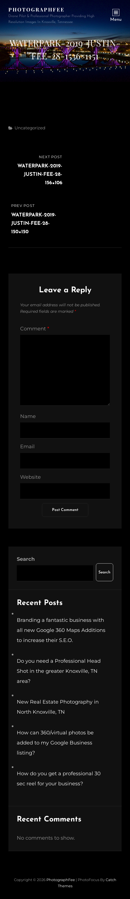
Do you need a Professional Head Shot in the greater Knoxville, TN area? (59, 671)
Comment (34, 329)
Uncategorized (30, 127)
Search (26, 559)
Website (30, 477)
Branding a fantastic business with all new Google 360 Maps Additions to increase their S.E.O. (61, 630)
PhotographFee (36, 9)
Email (27, 446)
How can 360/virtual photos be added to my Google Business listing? (55, 743)
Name (28, 416)
